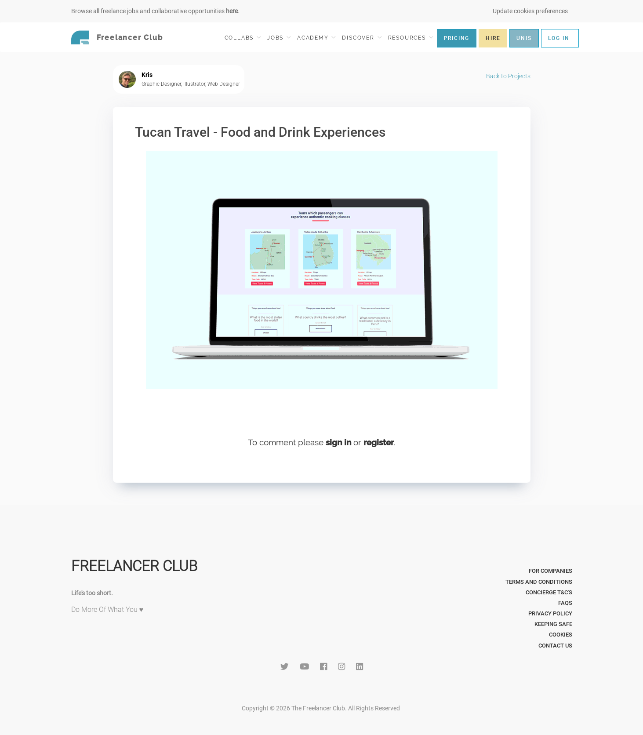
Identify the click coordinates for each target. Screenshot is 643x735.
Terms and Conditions (538, 582)
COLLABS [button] (243, 37)
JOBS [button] (279, 37)
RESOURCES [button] (410, 37)
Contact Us (555, 645)
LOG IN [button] (559, 38)
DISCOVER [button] (361, 37)
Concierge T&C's (549, 592)
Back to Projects (508, 76)
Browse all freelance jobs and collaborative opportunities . (155, 11)
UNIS (523, 38)
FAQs (565, 603)
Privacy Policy (550, 613)
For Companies (550, 571)
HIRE (493, 38)
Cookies (560, 634)
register (378, 442)
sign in (338, 442)
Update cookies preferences (530, 11)
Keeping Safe (553, 624)
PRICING (457, 38)
